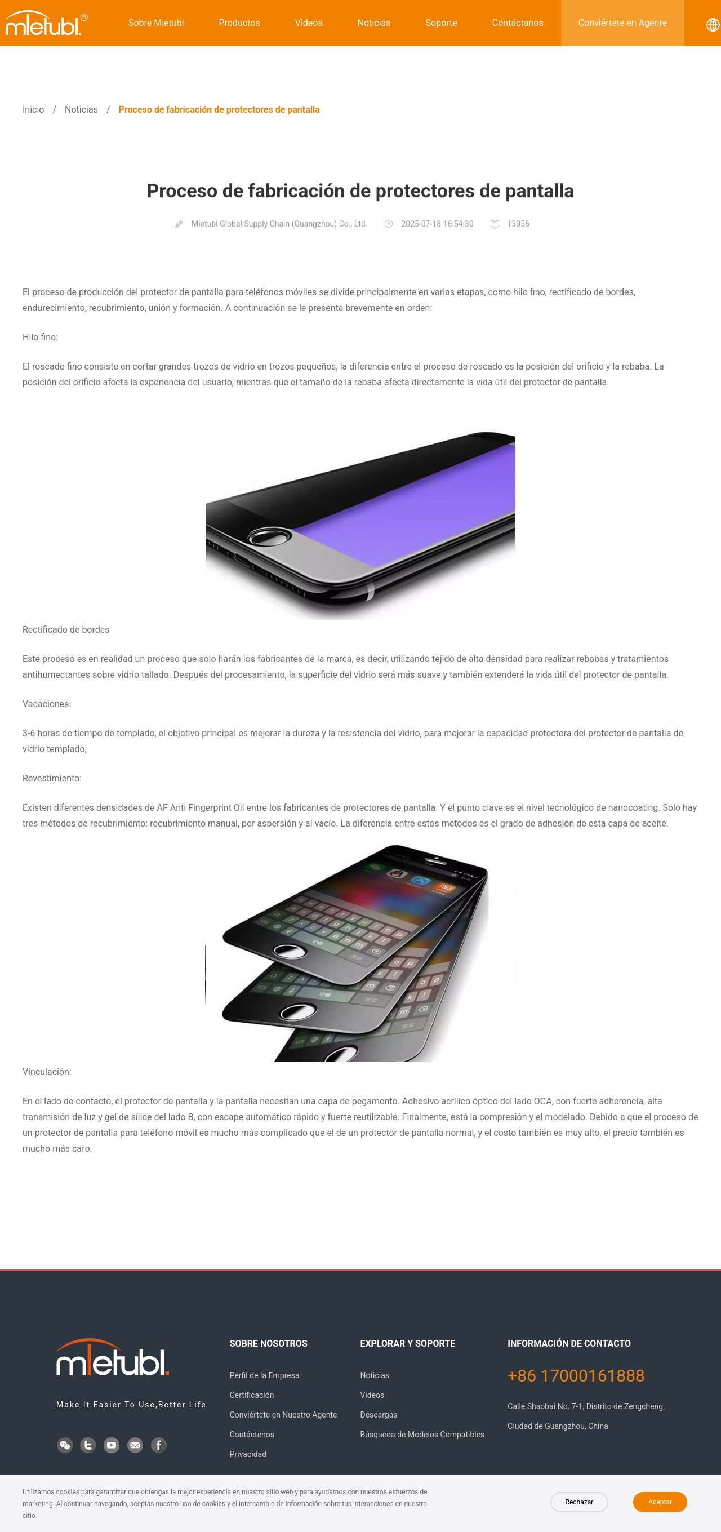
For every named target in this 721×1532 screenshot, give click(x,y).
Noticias (374, 22)
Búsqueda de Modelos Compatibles (422, 1434)
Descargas (378, 1414)
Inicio (33, 109)
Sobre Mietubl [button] (156, 22)
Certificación (252, 1395)
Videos (309, 22)
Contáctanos (518, 22)
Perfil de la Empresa (265, 1375)
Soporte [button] (441, 22)
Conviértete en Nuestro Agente (283, 1414)
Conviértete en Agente (622, 22)
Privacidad (248, 1454)
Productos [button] (239, 22)
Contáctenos (252, 1434)
